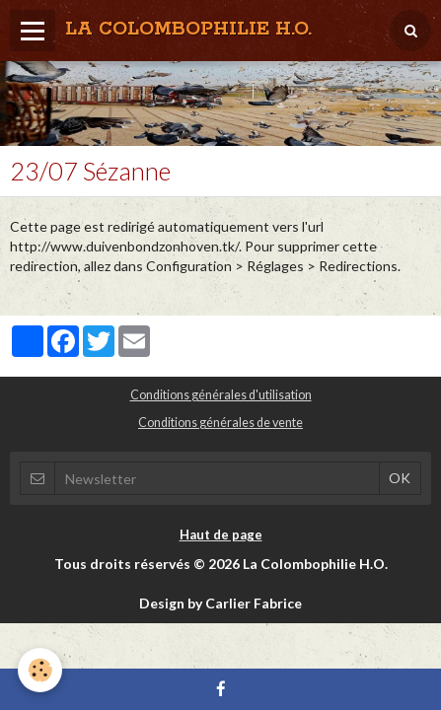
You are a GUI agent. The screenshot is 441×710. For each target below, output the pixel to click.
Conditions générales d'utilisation (221, 395)
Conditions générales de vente (220, 422)
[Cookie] (40, 670)
